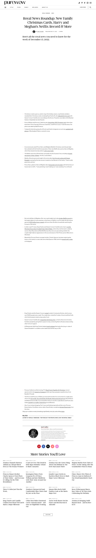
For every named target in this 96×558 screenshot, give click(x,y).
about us (45, 7)
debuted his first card (64, 124)
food (19, 7)
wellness (35, 7)
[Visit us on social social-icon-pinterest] (82, 3)
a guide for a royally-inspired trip (37, 467)
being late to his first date (56, 203)
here (63, 476)
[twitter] (48, 531)
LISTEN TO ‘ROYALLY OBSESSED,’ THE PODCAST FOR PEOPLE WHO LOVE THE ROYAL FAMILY (46, 482)
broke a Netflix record (65, 265)
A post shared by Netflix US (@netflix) (48, 259)
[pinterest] (39, 531)
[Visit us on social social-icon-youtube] (91, 3)
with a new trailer (49, 189)
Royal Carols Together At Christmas (55, 454)
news (53, 13)
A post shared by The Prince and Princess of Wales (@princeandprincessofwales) (48, 105)
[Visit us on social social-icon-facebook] (85, 3)
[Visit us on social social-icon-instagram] (87, 3)
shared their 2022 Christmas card (57, 130)
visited (46, 368)
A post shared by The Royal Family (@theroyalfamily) (48, 351)
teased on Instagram (40, 456)
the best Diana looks (65, 471)
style (11, 7)
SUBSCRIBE (83, 7)
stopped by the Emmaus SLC (47, 375)
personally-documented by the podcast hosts (48, 463)
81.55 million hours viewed (37, 269)
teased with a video (67, 287)
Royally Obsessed (46, 13)
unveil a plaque (51, 382)
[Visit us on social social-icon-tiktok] (79, 3)
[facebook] (43, 531)
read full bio (43, 524)
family (26, 7)
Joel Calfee (40, 31)
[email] (57, 531)
